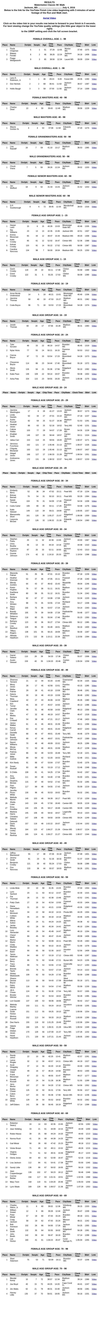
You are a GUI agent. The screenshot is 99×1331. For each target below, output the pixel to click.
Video (94, 50)
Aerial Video (49, 18)
